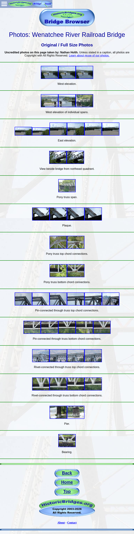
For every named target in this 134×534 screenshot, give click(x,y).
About (61, 522)
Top (67, 491)
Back (67, 473)
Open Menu (4, 4)
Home (67, 482)
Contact (72, 522)
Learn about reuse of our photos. (89, 55)
